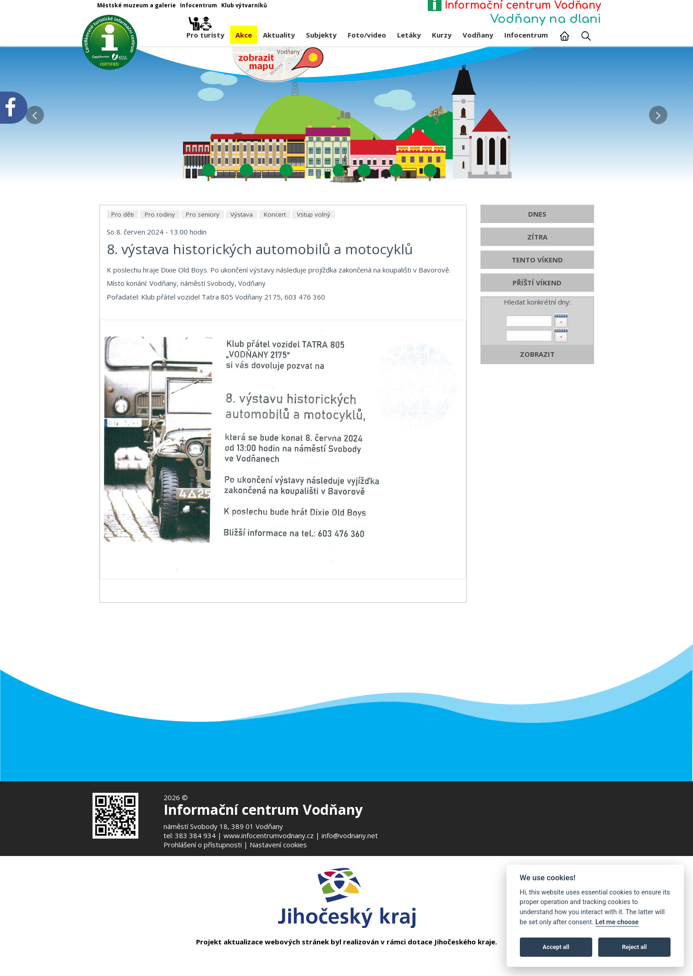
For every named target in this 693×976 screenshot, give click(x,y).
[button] (658, 113)
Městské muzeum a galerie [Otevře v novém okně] (136, 5)
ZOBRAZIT (537, 395)
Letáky (409, 34)
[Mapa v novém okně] (278, 63)
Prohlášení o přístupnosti (203, 844)
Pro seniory (202, 255)
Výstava (241, 255)
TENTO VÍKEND (537, 300)
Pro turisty (205, 32)
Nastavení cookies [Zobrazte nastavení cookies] (278, 844)
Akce (243, 34)
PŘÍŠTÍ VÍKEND (537, 323)
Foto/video (367, 34)
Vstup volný (313, 255)
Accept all (556, 946)
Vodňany (478, 34)
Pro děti (122, 255)
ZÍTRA (537, 278)
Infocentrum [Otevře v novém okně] (198, 5)
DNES (537, 255)
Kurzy (442, 34)
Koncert (275, 255)
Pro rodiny (160, 255)
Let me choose (617, 922)
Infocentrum (526, 34)
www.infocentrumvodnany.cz (269, 835)
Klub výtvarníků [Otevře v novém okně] (244, 5)
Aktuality (279, 34)
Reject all (634, 946)
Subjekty (321, 34)
